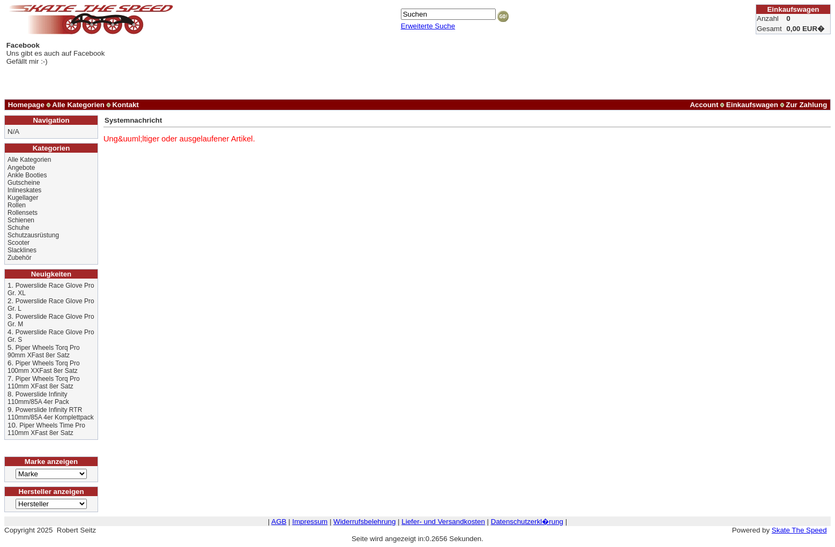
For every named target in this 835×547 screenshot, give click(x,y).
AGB (278, 522)
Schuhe (18, 227)
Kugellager (23, 197)
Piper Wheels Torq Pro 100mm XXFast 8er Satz (44, 366)
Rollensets (23, 212)
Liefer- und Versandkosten (443, 522)
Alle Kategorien (78, 105)
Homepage (26, 105)
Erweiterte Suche (428, 26)
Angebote (21, 167)
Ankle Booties (27, 175)
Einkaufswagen (752, 105)
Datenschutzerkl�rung (527, 522)
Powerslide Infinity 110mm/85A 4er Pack (38, 398)
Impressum (309, 522)
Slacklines (22, 250)
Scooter (18, 242)
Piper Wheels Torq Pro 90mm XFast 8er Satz (44, 351)
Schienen (21, 220)
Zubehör (20, 257)
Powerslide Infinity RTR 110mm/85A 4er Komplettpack (51, 413)
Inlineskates (24, 190)
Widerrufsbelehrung (364, 522)
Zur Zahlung (806, 105)
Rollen (17, 205)
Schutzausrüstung (33, 235)
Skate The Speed (799, 530)
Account (704, 105)
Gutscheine (24, 182)
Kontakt (125, 105)
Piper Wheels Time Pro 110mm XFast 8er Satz (46, 429)
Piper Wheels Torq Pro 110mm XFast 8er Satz (44, 382)
